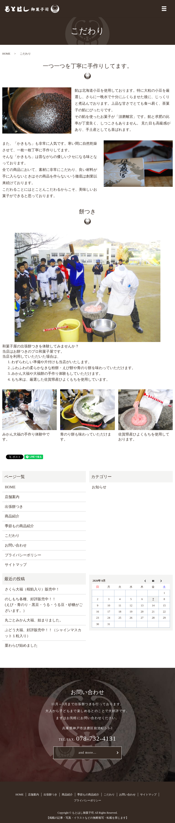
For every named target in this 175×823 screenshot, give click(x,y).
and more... (87, 752)
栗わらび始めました (21, 645)
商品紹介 (12, 516)
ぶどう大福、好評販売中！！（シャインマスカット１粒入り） (43, 633)
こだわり (12, 535)
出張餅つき (14, 507)
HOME (6, 53)
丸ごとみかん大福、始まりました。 (34, 620)
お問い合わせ (16, 545)
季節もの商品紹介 (19, 526)
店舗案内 (12, 497)
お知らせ (99, 487)
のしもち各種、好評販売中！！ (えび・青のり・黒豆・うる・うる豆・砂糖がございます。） (43, 605)
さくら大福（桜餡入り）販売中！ (32, 589)
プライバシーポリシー (23, 555)
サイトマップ (16, 565)
